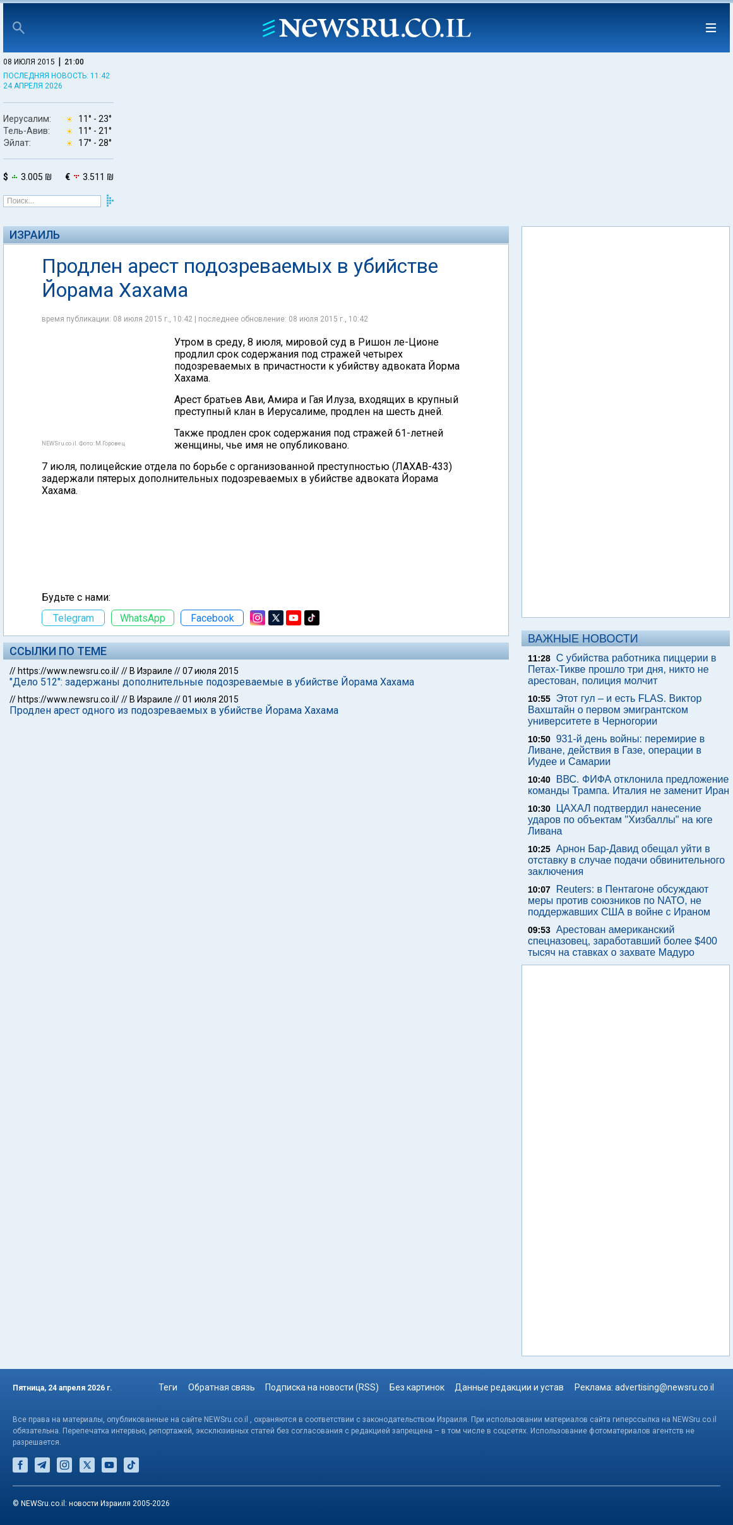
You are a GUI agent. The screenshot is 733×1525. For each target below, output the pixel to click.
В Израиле (150, 671)
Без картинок (417, 1387)
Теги (167, 1387)
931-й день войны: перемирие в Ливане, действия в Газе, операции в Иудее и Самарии (616, 750)
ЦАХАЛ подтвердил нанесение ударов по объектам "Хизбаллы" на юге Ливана (620, 819)
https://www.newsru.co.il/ (68, 671)
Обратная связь (221, 1387)
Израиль (34, 234)
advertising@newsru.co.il (664, 1387)
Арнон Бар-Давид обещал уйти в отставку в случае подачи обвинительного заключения (626, 860)
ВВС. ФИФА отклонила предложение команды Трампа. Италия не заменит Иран (628, 785)
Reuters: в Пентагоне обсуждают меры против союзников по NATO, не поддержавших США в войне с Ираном (619, 900)
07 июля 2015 (210, 671)
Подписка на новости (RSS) (322, 1387)
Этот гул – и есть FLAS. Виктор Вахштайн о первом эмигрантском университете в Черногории (614, 709)
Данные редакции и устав (509, 1387)
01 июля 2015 (210, 699)
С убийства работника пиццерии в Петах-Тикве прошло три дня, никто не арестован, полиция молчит (622, 669)
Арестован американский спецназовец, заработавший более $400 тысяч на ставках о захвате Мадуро (622, 941)
